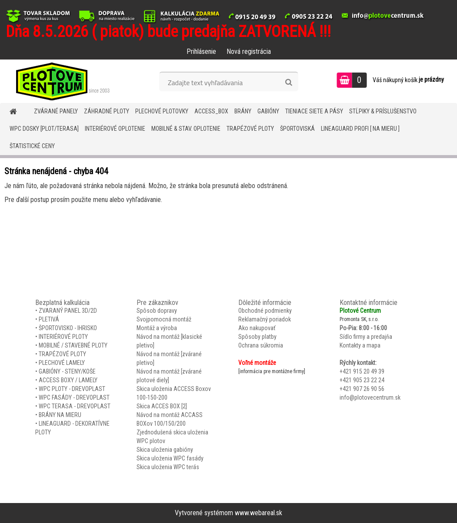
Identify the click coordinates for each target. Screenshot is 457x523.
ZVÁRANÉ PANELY (56, 111)
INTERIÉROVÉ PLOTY (63, 336)
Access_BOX (211, 111)
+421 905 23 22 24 (362, 380)
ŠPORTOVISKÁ (297, 128)
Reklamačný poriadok (264, 319)
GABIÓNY (268, 111)
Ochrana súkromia (260, 345)
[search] (288, 82)
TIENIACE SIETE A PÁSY (314, 111)
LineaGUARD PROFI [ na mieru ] (360, 128)
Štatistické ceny (32, 145)
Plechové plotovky (161, 111)
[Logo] (60, 81)
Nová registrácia (249, 51)
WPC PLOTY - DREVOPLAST (72, 388)
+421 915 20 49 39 (362, 371)
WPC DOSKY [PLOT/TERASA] (44, 128)
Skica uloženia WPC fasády (170, 458)
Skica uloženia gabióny (165, 449)
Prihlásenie (201, 51)
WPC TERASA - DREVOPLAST (74, 406)
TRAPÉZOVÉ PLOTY (250, 128)
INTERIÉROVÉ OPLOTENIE (115, 128)
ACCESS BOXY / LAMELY (68, 380)
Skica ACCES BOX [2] (162, 406)
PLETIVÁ (49, 319)
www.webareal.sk (258, 513)
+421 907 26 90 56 (362, 388)
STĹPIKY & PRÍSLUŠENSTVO (383, 111)
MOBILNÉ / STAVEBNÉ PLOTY (73, 345)
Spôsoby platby (257, 336)
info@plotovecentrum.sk (370, 397)
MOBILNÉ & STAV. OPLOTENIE (185, 128)
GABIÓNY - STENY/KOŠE (67, 371)
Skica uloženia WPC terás (168, 466)
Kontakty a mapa (360, 345)
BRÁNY (242, 111)
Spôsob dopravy (157, 310)
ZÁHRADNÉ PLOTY (106, 111)
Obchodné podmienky (265, 310)
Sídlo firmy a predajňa (366, 336)
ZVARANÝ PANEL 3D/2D (68, 310)
